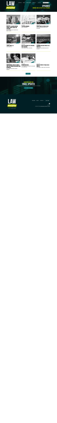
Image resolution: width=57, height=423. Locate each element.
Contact (34, 2)
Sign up (39, 2)
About (24, 2)
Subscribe (47, 100)
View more (28, 73)
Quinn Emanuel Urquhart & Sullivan (45, 106)
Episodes (20, 2)
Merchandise (28, 2)
